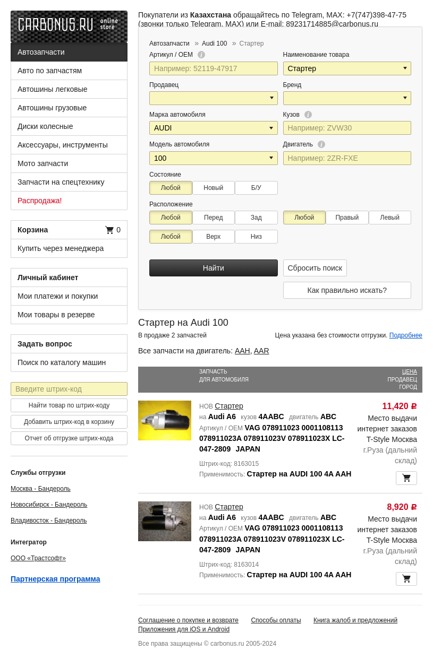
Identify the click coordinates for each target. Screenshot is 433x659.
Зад (256, 217)
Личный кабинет (48, 277)
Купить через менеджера (61, 248)
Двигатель (304, 144)
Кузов (297, 114)
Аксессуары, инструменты (63, 145)
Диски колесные (45, 126)
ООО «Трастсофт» (38, 558)
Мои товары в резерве (56, 314)
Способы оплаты (276, 620)
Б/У (256, 188)
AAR (261, 350)
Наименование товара (316, 54)
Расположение (171, 204)
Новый (213, 188)
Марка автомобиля (177, 114)
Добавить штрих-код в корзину (69, 422)
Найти (213, 268)
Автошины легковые (53, 89)
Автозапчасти (41, 52)
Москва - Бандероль (41, 488)
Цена (409, 372)
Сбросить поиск (315, 268)
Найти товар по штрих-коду (69, 405)
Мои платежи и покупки (58, 296)
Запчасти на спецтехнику (61, 182)
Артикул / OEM (177, 54)
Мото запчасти (43, 163)
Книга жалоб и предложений (355, 620)
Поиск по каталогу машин (62, 362)
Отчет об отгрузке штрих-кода (69, 438)
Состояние (165, 174)
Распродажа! (40, 200)
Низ (256, 236)
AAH (242, 350)
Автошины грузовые (52, 107)
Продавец (164, 85)
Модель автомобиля (179, 144)
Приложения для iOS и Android (184, 629)
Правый (347, 217)
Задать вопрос (45, 344)
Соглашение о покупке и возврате (188, 620)
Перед (213, 217)
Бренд (292, 85)
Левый (390, 217)
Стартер (229, 406)
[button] (406, 68)
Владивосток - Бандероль (49, 520)
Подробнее (405, 335)
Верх (213, 236)
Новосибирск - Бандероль (49, 504)
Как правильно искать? (347, 290)
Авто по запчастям (50, 70)
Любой (171, 188)
